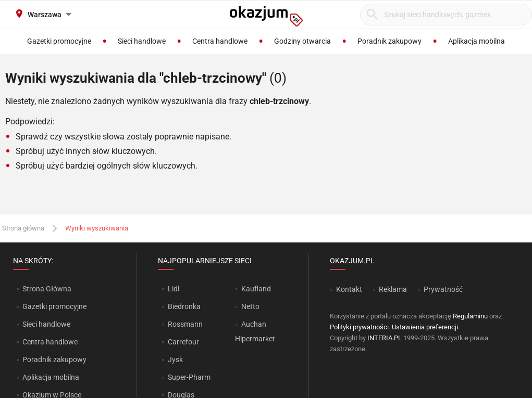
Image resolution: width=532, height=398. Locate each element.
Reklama (393, 289)
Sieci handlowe (46, 324)
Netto (250, 306)
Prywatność (443, 289)
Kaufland (256, 289)
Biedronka (184, 306)
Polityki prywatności (359, 327)
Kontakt (349, 289)
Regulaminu (470, 316)
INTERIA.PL (384, 338)
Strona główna (23, 228)
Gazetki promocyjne (54, 306)
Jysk (175, 359)
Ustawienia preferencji (425, 327)
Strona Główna (46, 289)
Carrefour (183, 342)
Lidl (173, 289)
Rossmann (185, 324)
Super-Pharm (189, 377)
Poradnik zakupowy (54, 359)
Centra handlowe (50, 342)
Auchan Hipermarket (255, 331)
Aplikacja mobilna (50, 377)
